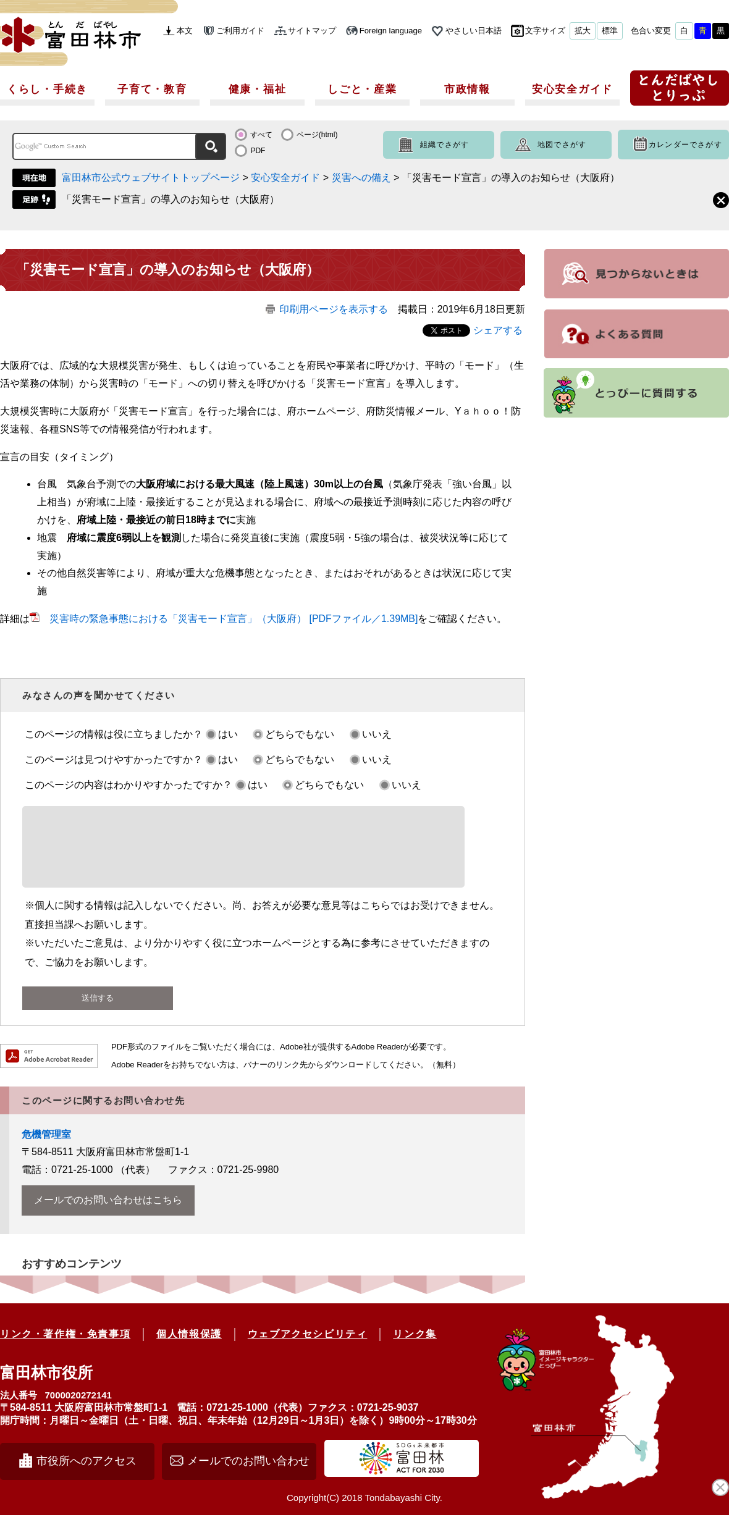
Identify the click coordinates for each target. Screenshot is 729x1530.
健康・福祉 (258, 89)
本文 (185, 30)
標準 (610, 30)
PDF (257, 150)
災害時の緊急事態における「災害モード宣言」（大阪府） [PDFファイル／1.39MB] (233, 618)
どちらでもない (299, 734)
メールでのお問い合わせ (248, 1475)
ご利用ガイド (240, 30)
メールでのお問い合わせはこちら (108, 1214)
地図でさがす (561, 144)
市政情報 (467, 89)
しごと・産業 (362, 89)
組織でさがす (444, 144)
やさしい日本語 (473, 30)
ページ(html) (317, 134)
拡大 (583, 30)
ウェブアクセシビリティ (308, 1348)
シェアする (498, 330)
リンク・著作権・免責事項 (65, 1348)
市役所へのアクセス (86, 1475)
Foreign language (391, 30)
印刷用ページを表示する (333, 309)
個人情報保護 (189, 1348)
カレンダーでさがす (685, 144)
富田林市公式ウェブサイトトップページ (151, 177)
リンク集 (414, 1348)
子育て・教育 (152, 89)
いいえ (377, 734)
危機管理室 (46, 1149)
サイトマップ (312, 30)
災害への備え (361, 177)
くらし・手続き (47, 89)
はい (228, 734)
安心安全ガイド (572, 89)
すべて (261, 134)
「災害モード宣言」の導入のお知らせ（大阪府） (170, 199)
